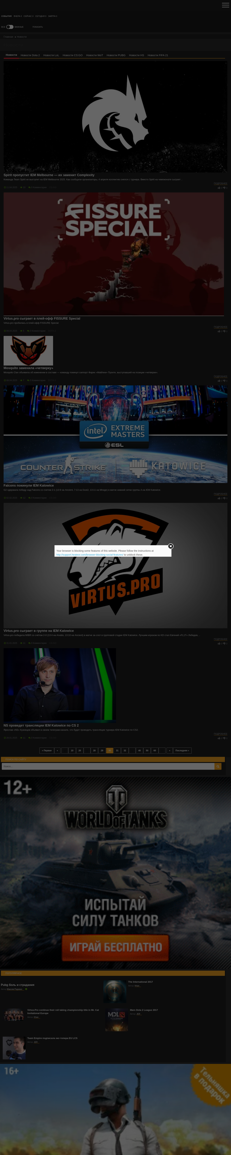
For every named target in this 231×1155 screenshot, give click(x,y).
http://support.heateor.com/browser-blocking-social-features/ (89, 554)
